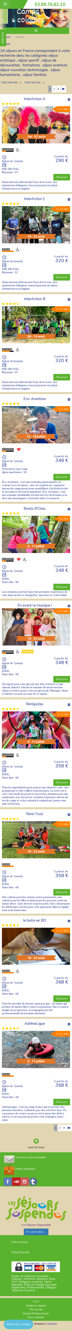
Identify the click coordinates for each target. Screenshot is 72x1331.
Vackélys (51, 1323)
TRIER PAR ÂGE (32, 82)
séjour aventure (55, 65)
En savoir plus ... (36, 1232)
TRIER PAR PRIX (9, 82)
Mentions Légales (36, 1305)
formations (31, 65)
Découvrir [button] (62, 177)
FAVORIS (2, 37)
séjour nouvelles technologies (24, 69)
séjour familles (34, 74)
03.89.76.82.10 (50, 4)
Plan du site (36, 1309)
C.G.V (36, 1301)
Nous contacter (36, 1317)
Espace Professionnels (36, 1313)
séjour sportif (28, 60)
